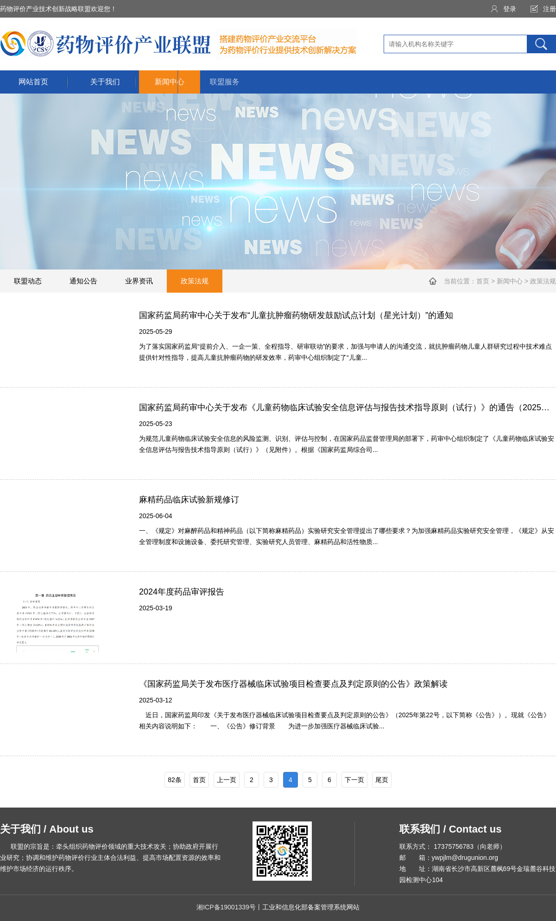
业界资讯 (139, 281)
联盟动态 (28, 281)
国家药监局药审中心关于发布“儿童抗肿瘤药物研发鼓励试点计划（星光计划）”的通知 (296, 315)
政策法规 (194, 281)
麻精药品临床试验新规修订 (189, 499)
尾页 (381, 779)
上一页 (226, 779)
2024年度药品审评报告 (181, 591)
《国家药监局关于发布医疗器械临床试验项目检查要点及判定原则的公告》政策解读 (293, 684)
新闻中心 (510, 281)
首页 (482, 281)
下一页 (354, 779)
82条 (175, 779)
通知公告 (83, 281)
